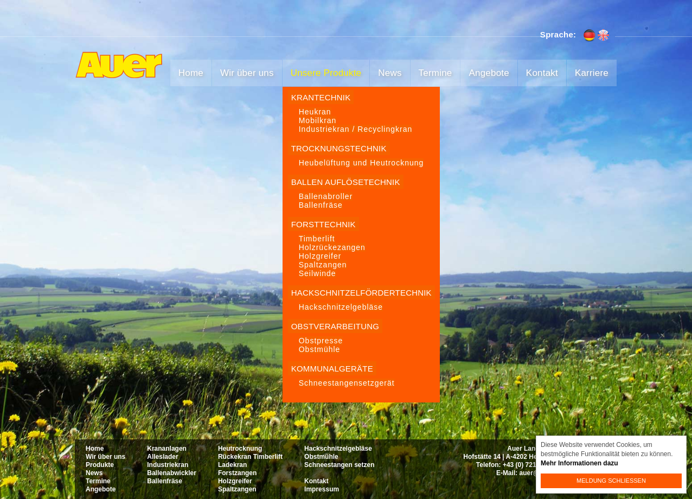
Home (190, 73)
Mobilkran (318, 120)
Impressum (321, 489)
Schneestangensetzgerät (347, 383)
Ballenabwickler (171, 473)
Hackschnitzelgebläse (341, 307)
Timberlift (317, 238)
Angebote (489, 73)
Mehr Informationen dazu (579, 463)
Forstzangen (237, 473)
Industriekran (167, 465)
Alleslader (162, 456)
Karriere (591, 73)
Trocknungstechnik (339, 148)
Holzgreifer (320, 256)
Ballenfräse (321, 205)
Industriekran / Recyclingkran (356, 129)
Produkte (100, 465)
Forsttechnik (323, 224)
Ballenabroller (326, 196)
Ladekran (232, 465)
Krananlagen (167, 448)
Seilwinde (317, 273)
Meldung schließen (611, 480)
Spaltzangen (323, 264)
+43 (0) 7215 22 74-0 (533, 465)
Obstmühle (320, 349)
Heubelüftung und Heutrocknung (361, 162)
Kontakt (542, 73)
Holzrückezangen (332, 247)
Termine (435, 73)
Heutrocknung (240, 448)
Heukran (315, 111)
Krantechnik (321, 97)
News (389, 73)
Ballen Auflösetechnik (345, 182)
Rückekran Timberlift (250, 456)
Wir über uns (247, 73)
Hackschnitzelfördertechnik (361, 292)
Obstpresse (321, 340)
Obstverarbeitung (335, 326)
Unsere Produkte (326, 73)
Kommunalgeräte (332, 368)
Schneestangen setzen (339, 465)
